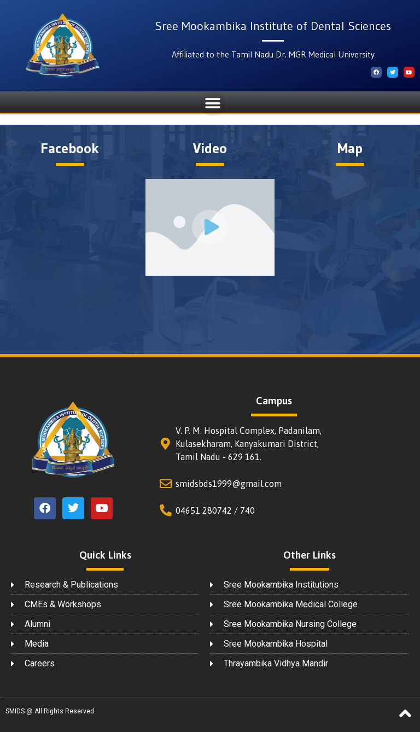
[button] (213, 103)
